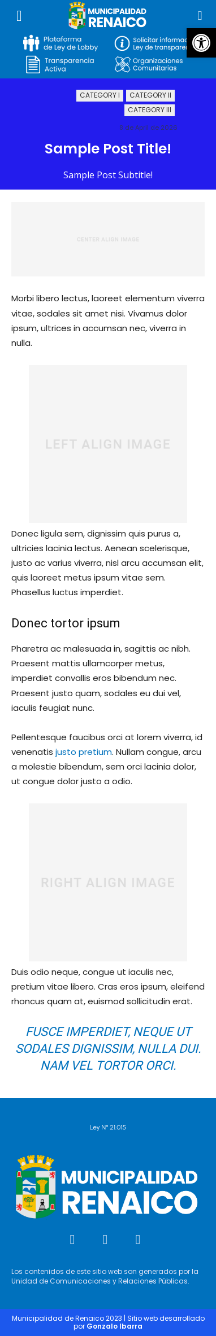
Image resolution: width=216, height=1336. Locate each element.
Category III (149, 110)
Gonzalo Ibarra (114, 1326)
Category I (99, 96)
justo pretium (83, 752)
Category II (150, 96)
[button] (201, 43)
